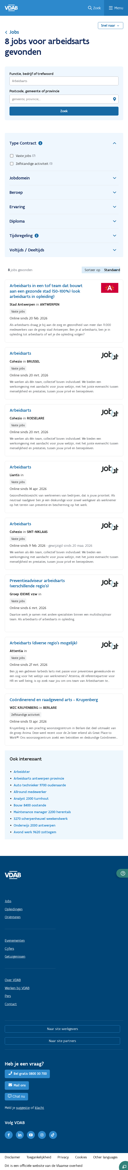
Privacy (63, 1157)
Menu (118, 8)
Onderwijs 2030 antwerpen (34, 825)
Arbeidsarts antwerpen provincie (39, 778)
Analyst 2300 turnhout (31, 798)
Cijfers (9, 948)
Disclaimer (12, 1157)
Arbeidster (22, 772)
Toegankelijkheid (39, 1157)
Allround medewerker (30, 792)
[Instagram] (42, 1135)
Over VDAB (13, 980)
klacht (39, 1108)
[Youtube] (31, 1135)
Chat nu (18, 1096)
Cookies (81, 1157)
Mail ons (20, 1085)
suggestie (23, 1108)
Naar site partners (62, 1041)
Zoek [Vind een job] (64, 111)
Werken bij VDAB (17, 988)
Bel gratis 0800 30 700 (30, 1073)
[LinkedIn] (20, 1135)
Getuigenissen (15, 956)
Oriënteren (13, 917)
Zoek (97, 8)
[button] (122, 873)
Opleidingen (14, 909)
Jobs (12, 32)
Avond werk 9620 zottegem (35, 832)
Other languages (105, 1157)
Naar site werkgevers (62, 1029)
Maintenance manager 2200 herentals (42, 812)
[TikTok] (53, 1135)
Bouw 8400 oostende (30, 805)
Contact (11, 1004)
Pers (8, 996)
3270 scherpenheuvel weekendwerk (41, 818)
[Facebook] (9, 1135)
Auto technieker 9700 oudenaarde (40, 785)
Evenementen (15, 940)
